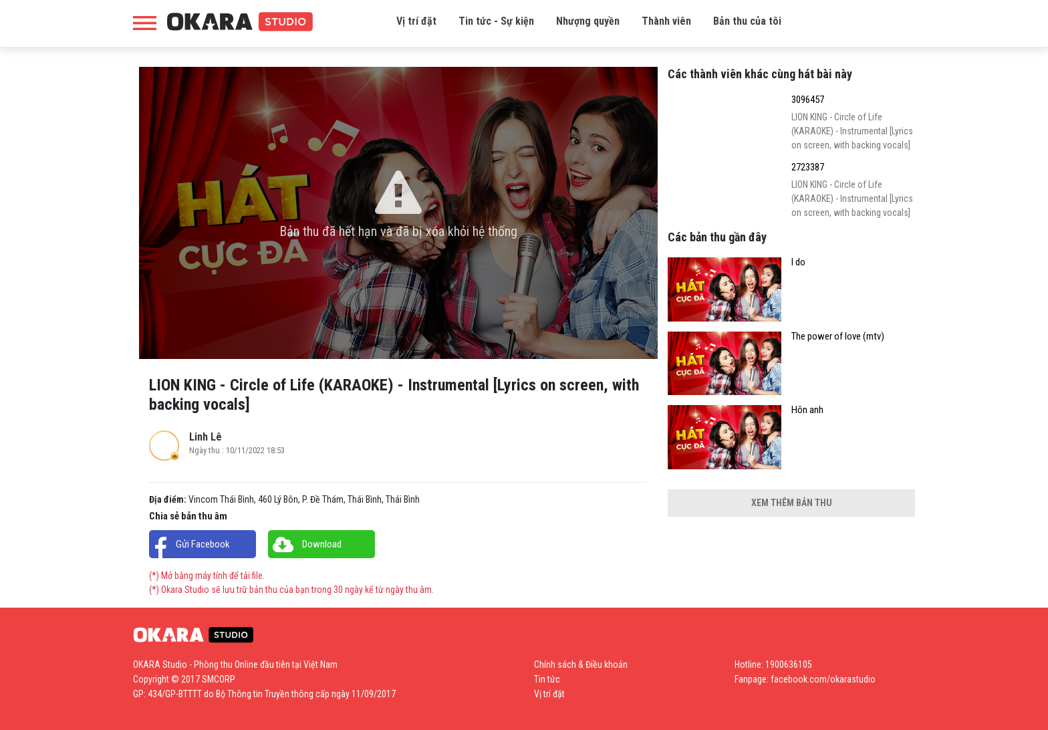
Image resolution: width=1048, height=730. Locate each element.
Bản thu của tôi (747, 21)
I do (798, 262)
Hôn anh (807, 410)
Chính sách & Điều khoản (581, 664)
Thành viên (666, 21)
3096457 (807, 100)
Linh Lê (205, 437)
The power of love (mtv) (837, 337)
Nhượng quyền (588, 21)
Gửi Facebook (203, 544)
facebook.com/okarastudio (823, 679)
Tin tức (547, 679)
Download (322, 544)
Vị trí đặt (416, 21)
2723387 (807, 167)
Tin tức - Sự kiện (496, 21)
